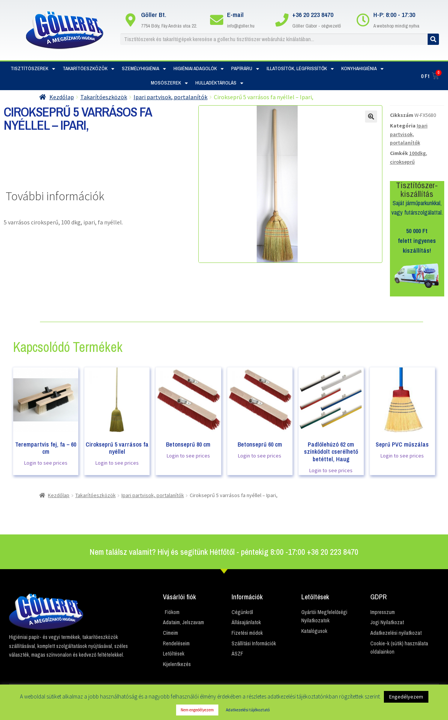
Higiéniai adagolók (198, 69)
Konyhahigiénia (362, 69)
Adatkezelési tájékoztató (248, 709)
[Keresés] (433, 39)
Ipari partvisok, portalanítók (170, 97)
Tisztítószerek (33, 69)
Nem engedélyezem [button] (197, 709)
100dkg (417, 153)
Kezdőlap (61, 97)
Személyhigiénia (144, 69)
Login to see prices (46, 462)
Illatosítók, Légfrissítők (300, 69)
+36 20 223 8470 (312, 14)
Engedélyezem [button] (406, 696)
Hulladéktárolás (219, 83)
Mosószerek (169, 83)
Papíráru (245, 69)
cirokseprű (402, 161)
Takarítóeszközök (88, 69)
